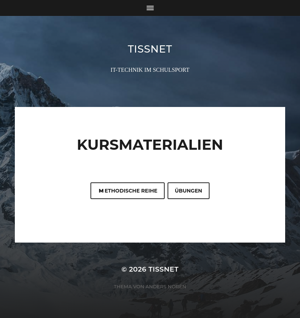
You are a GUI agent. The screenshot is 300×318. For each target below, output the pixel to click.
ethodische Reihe (127, 190)
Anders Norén (165, 286)
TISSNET (150, 49)
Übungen (188, 190)
